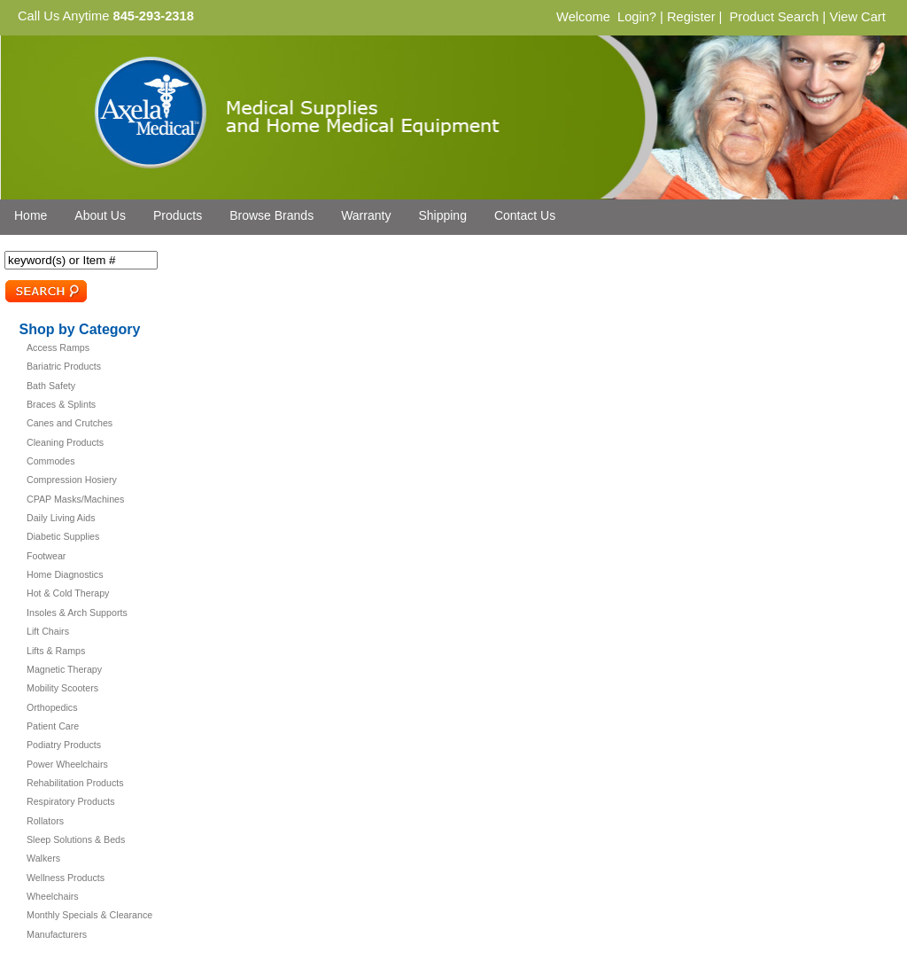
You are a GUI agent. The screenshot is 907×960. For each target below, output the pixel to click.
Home (30, 215)
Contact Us (524, 215)
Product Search (773, 17)
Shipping (442, 215)
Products (177, 215)
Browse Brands (271, 215)
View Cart (857, 17)
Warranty (366, 215)
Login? (636, 17)
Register (691, 17)
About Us (100, 215)
